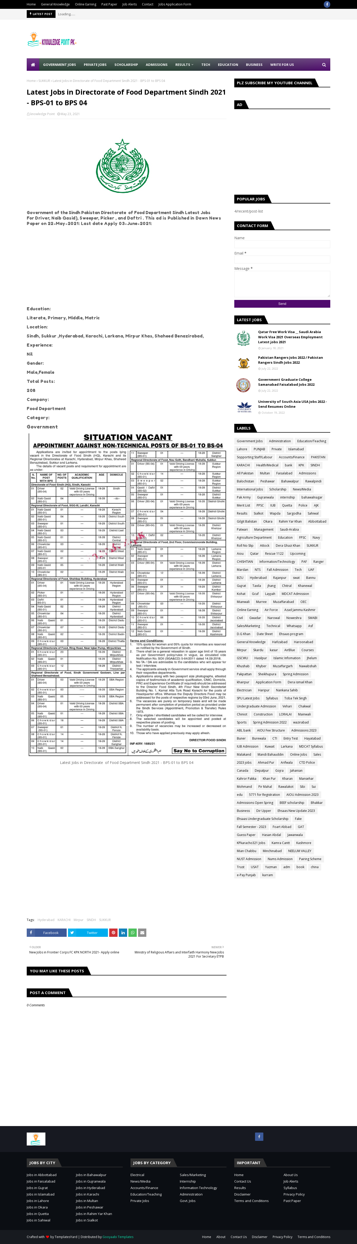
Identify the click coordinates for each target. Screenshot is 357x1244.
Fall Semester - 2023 (251, 827)
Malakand (244, 754)
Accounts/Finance (292, 457)
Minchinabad (272, 851)
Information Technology (198, 1187)
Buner (241, 738)
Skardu (258, 650)
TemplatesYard (66, 1237)
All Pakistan (245, 473)
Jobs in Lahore (38, 1200)
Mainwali (304, 714)
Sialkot (258, 513)
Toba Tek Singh (295, 698)
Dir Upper (263, 811)
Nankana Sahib (287, 690)
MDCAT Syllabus (311, 746)
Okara (267, 521)
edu (240, 794)
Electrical (137, 1174)
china (315, 867)
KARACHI (64, 920)
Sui (314, 786)
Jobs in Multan (87, 1200)
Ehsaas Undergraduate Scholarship (263, 819)
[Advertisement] (235, 39)
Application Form (268, 682)
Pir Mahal (265, 786)
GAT (301, 827)
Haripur (264, 690)
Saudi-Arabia (289, 529)
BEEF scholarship (292, 802)
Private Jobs (140, 1200)
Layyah (270, 594)
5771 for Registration (264, 794)
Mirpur (79, 920)
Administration (280, 441)
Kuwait (269, 746)
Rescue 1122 (274, 553)
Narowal (273, 618)
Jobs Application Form (175, 4)
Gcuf (255, 594)
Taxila (256, 586)
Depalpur (262, 770)
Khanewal (305, 586)
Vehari (287, 706)
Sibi (302, 786)
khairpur (243, 682)
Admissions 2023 (304, 730)
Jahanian (296, 770)
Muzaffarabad (283, 602)
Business (243, 811)
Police (303, 505)
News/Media (302, 489)
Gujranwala (265, 497)
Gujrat (241, 586)
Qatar (254, 553)
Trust (240, 867)
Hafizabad (279, 642)
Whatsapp (294, 626)
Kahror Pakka (246, 778)
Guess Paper (246, 835)
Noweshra (293, 618)
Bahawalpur (290, 481)
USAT (255, 867)
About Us (291, 1174)
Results (242, 513)
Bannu (310, 577)
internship (287, 497)
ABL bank (244, 730)
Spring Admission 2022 (270, 722)
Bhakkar (317, 802)
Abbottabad (317, 521)
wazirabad (301, 722)
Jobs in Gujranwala (91, 1181)
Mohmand (244, 786)
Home (31, 4)
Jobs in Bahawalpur (91, 1174)
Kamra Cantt (281, 843)
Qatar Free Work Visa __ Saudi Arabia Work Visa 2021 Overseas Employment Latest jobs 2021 (290, 336)
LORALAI (285, 714)
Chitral (287, 586)
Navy (316, 537)
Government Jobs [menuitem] (59, 64)
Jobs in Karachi (87, 1194)
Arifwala (287, 762)
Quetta (287, 505)
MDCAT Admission (295, 594)
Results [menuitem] (182, 64)
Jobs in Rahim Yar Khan (94, 1213)
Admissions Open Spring (255, 802)
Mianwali (243, 602)
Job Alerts (129, 4)
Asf (310, 626)
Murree (261, 602)
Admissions (307, 473)
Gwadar (255, 618)
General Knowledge (55, 4)
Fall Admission (277, 569)
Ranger (318, 561)
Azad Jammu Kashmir (299, 610)
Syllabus (272, 698)
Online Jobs (298, 754)
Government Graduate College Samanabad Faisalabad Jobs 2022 (286, 382)
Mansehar (306, 778)
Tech (298, 569)
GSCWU (242, 658)
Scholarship (277, 489)
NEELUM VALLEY (299, 851)
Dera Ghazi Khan (288, 545)
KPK (301, 465)
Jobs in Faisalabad (41, 1181)
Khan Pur (269, 778)
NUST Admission (249, 859)
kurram (267, 875)
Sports (241, 722)
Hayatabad (312, 738)
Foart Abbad (282, 827)
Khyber (261, 666)
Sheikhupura (267, 674)
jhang (271, 586)
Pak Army (244, 497)
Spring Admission (295, 674)
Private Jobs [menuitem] (95, 64)
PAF (304, 561)
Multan (265, 473)
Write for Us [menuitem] (282, 64)
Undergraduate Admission (256, 706)
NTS (257, 569)
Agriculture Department (254, 537)
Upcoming (297, 553)
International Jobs (250, 489)
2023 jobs (244, 762)
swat (296, 577)
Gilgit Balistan (247, 521)
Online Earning (85, 4)
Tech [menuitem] (205, 64)
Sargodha (294, 513)
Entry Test (291, 738)
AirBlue (289, 650)
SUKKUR (44, 81)
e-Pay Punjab (246, 875)
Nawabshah (308, 666)
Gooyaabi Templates (117, 1237)
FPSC (302, 537)
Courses (307, 650)
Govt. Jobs (188, 1200)
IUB (273, 505)
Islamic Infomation (286, 658)
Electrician (244, 690)
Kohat (241, 594)
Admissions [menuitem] (157, 64)
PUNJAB (259, 449)
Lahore (242, 449)
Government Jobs (250, 441)
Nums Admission (280, 859)
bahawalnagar (311, 497)
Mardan (242, 569)
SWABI (312, 618)
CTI (274, 738)
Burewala (259, 738)
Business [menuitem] (254, 64)
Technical (273, 626)
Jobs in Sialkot (87, 1220)
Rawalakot (285, 786)
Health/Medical (267, 465)
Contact (147, 4)
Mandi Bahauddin (271, 754)
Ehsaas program (291, 634)
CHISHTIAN (245, 561)
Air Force (271, 610)
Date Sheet (265, 634)
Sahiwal (313, 513)
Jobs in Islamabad (40, 1194)
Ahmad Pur (266, 762)
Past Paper (109, 4)
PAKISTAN (318, 457)
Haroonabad (303, 642)
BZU (240, 577)
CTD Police (307, 762)
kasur (274, 650)
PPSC (260, 505)
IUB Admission (247, 746)
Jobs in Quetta (38, 1213)
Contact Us (242, 1181)
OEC (303, 602)
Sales (317, 754)
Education (285, 537)
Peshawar (267, 481)
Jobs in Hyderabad (90, 1187)
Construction (263, 714)
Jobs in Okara (37, 1207)
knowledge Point (42, 114)
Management (263, 529)
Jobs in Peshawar (89, 1207)
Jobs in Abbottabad (42, 1174)
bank (288, 465)
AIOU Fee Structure (271, 730)
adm (286, 867)
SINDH (91, 920)
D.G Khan (243, 634)
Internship (188, 1181)
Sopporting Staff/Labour (254, 457)
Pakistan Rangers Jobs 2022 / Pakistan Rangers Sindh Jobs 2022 (290, 360)
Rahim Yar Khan (290, 521)
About (220, 1237)
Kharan (287, 778)
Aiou (240, 553)
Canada (242, 770)
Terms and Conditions (251, 1200)
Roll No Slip (245, 545)
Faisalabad (284, 473)
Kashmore (303, 843)
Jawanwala (295, 835)
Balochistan (245, 481)
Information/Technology (277, 561)
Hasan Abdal (271, 835)
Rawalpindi (313, 481)
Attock (264, 545)
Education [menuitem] (228, 64)
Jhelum (312, 658)
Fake (298, 819)
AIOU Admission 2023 (302, 794)
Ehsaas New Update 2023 (296, 811)
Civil (240, 618)
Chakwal (304, 706)
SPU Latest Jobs (248, 698)
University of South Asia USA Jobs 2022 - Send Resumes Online (292, 404)
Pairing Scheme (310, 859)
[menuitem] (33, 64)
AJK (316, 505)
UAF (311, 569)
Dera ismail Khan (300, 682)
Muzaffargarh (283, 666)
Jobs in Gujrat (37, 1187)
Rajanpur (279, 577)
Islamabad (296, 449)
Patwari (242, 529)
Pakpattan (244, 674)
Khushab (243, 666)
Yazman (271, 867)
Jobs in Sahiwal (38, 1220)
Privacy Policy (294, 1194)
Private (277, 449)
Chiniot (242, 714)
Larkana (287, 746)
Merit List (243, 505)
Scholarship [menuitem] (126, 64)
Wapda (275, 513)
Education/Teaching (311, 441)
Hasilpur (261, 658)
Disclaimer (242, 1194)
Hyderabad (46, 920)
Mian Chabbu (246, 851)
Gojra (279, 770)
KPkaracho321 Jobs (251, 843)
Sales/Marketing (248, 626)
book (300, 867)
